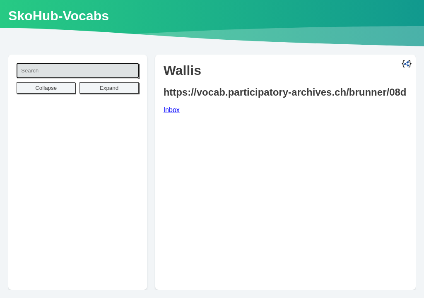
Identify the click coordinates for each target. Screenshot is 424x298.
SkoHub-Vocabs (58, 15)
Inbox (172, 109)
